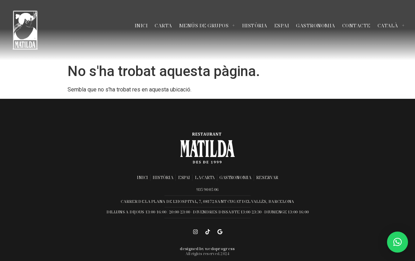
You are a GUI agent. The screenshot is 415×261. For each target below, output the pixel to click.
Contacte (356, 25)
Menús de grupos (207, 25)
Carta (163, 25)
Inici (141, 25)
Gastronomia (315, 25)
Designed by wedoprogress (207, 248)
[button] (397, 242)
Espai (281, 25)
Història (254, 25)
